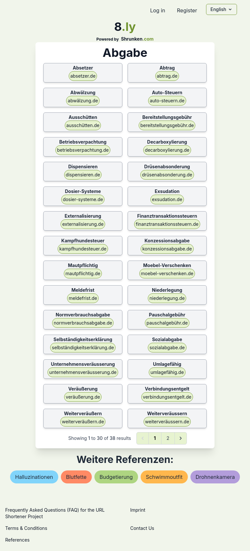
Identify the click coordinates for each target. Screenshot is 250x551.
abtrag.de (167, 76)
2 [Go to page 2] (168, 438)
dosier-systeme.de (83, 199)
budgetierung (116, 477)
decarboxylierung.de (167, 150)
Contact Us (142, 528)
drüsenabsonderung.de (167, 174)
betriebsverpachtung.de (83, 150)
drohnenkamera (215, 477)
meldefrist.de (83, 298)
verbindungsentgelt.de (167, 397)
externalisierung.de (83, 224)
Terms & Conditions (26, 528)
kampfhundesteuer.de (82, 248)
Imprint (137, 510)
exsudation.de (167, 199)
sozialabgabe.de (167, 347)
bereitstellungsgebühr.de (167, 125)
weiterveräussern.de (167, 421)
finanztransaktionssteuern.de (167, 224)
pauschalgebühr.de (167, 323)
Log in (157, 10)
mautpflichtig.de (82, 273)
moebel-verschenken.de (167, 273)
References (17, 540)
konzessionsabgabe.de (167, 248)
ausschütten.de (83, 125)
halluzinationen (34, 477)
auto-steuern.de (167, 100)
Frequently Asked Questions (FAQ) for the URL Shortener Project (54, 513)
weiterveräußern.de (83, 421)
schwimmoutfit (164, 477)
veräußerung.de (83, 397)
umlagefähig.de (167, 372)
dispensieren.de (83, 174)
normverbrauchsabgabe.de (83, 323)
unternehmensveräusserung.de (83, 372)
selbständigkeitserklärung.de (83, 347)
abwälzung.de (83, 100)
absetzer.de (82, 76)
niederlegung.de (167, 298)
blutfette (76, 477)
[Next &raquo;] (180, 438)
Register (187, 10)
